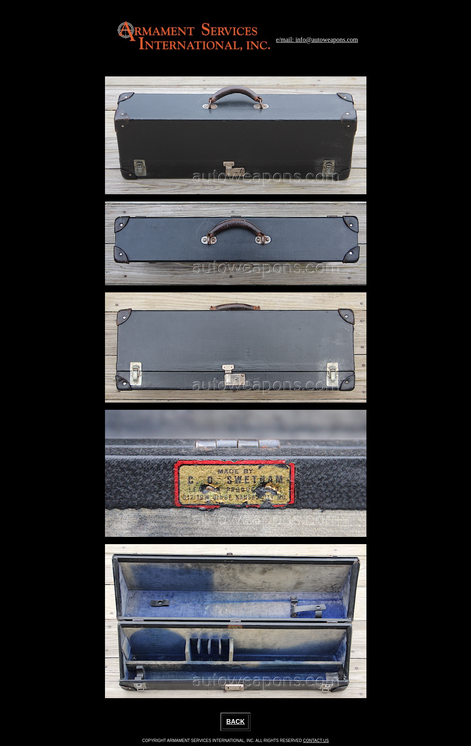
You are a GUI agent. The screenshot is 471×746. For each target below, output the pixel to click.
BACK (235, 721)
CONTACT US (316, 740)
